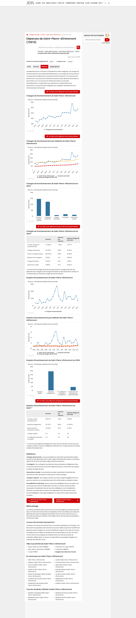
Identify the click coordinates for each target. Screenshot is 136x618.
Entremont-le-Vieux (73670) (64, 546)
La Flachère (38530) (61, 549)
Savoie (43, 34)
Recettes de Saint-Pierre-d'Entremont (38, 500)
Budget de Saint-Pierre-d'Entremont (67, 500)
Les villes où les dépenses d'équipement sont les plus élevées (58, 400)
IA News (38, 3)
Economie (94, 3)
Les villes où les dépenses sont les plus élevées (63, 91)
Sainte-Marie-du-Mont (51, 51)
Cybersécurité (70, 3)
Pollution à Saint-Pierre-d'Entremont (67, 583)
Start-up (61, 3)
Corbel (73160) (33, 552)
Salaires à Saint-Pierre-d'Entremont (39, 562)
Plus (100, 3)
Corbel (77, 51)
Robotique (80, 3)
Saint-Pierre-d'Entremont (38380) (39, 549)
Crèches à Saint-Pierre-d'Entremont (67, 562)
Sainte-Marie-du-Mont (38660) (38, 546)
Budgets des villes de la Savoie (65, 552)
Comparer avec (61, 61)
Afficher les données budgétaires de (37, 61)
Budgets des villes (34, 34)
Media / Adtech (51, 3)
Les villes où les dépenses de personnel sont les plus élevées (59, 226)
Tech (43, 3)
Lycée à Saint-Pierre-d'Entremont (66, 559)
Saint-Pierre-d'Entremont (54, 34)
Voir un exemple (106, 42)
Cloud (87, 3)
